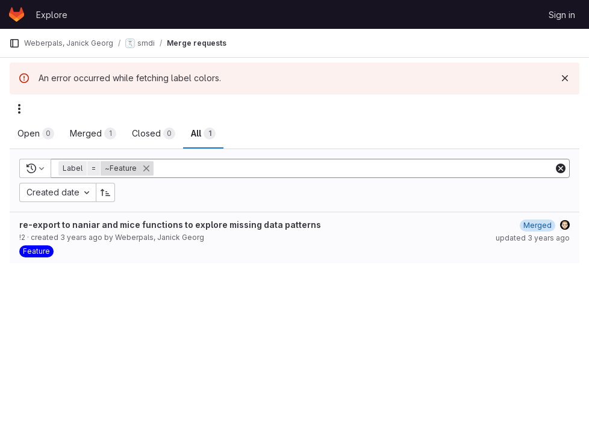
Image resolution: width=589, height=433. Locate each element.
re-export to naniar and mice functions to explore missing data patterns (170, 225)
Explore (51, 15)
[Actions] (19, 108)
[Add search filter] (354, 168)
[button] (107, 168)
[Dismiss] (565, 78)
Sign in (562, 15)
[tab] (36, 133)
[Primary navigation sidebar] (14, 43)
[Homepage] (16, 14)
